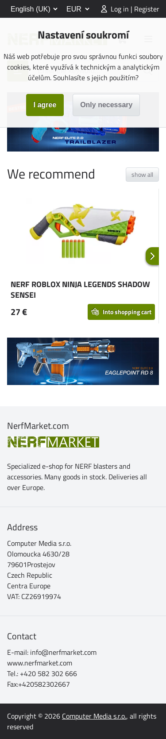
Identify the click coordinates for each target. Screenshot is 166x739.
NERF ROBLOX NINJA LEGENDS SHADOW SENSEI (80, 289)
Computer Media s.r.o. (94, 716)
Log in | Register (135, 9)
